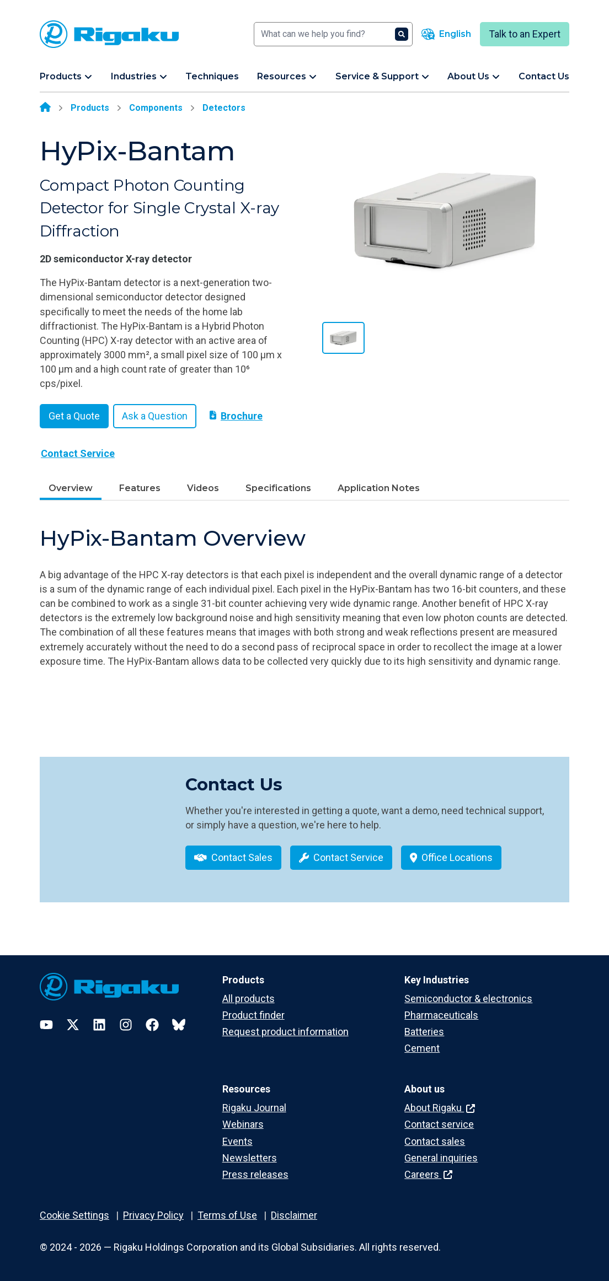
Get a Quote (74, 416)
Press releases (255, 1174)
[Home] (45, 108)
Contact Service (78, 453)
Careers (428, 1174)
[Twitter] (72, 1024)
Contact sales (434, 1141)
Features (140, 488)
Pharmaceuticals (441, 1015)
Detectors (223, 108)
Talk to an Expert (524, 34)
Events (237, 1141)
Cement (422, 1048)
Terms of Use (227, 1215)
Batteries (424, 1031)
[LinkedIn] (99, 1024)
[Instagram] (125, 1024)
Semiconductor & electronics (468, 998)
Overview (71, 488)
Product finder (253, 1015)
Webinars (243, 1124)
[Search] (333, 34)
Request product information (285, 1031)
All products (248, 998)
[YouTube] (46, 1024)
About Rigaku (439, 1107)
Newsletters (249, 1158)
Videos (203, 488)
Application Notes (379, 488)
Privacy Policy (153, 1215)
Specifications (278, 488)
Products (90, 108)
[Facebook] (152, 1024)
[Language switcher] (446, 34)
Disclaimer (294, 1215)
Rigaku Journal (254, 1107)
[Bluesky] (178, 1024)
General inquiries (441, 1158)
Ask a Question (155, 416)
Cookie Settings (74, 1215)
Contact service (439, 1124)
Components (156, 108)
